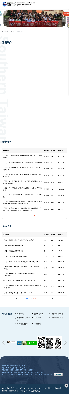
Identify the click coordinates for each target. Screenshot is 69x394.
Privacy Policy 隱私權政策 (29, 391)
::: (2, 40)
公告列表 (20, 32)
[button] (5, 19)
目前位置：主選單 (8, 32)
